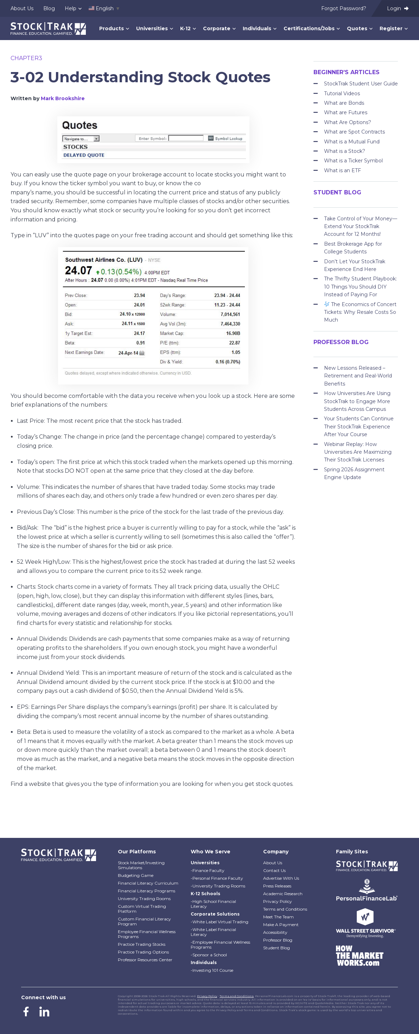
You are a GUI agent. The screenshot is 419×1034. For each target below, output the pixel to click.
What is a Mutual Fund (352, 141)
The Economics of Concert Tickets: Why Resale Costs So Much (360, 312)
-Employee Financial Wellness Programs (220, 944)
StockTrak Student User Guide (361, 83)
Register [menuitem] (391, 28)
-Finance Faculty (207, 870)
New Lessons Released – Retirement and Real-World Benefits (358, 376)
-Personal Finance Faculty (217, 878)
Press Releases (277, 885)
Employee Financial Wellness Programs (147, 934)
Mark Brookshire (63, 98)
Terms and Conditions (285, 909)
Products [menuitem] (111, 28)
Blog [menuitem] (49, 8)
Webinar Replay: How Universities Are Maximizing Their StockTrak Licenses (358, 452)
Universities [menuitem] (152, 28)
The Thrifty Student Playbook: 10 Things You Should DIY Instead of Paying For (360, 287)
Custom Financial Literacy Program (144, 921)
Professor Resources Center (145, 959)
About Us (272, 862)
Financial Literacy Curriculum (148, 883)
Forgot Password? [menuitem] (343, 8)
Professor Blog (277, 940)
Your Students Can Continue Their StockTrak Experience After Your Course (359, 426)
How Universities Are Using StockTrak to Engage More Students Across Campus (357, 401)
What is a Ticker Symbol (353, 160)
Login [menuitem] (397, 8)
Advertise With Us (281, 878)
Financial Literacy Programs (146, 890)
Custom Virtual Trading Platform (142, 909)
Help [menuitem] (70, 8)
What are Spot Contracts (354, 132)
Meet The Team (278, 916)
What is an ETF (342, 170)
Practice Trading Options (143, 952)
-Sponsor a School (209, 954)
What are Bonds (344, 103)
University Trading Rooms (144, 898)
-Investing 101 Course (212, 970)
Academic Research (283, 893)
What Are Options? (347, 122)
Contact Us (274, 870)
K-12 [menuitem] (185, 28)
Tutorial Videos (342, 93)
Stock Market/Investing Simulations (141, 865)
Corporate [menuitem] (216, 28)
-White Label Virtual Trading (219, 921)
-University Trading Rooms (218, 885)
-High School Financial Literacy (213, 904)
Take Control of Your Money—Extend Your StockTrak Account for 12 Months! (360, 226)
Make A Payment (281, 924)
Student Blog (276, 947)
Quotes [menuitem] (357, 28)
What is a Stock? (344, 151)
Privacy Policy (277, 901)
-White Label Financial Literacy (213, 932)
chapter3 (26, 58)
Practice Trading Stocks (141, 944)
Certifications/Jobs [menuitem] (309, 28)
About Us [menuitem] (22, 8)
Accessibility (275, 932)
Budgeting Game (135, 875)
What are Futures (345, 112)
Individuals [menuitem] (257, 28)
